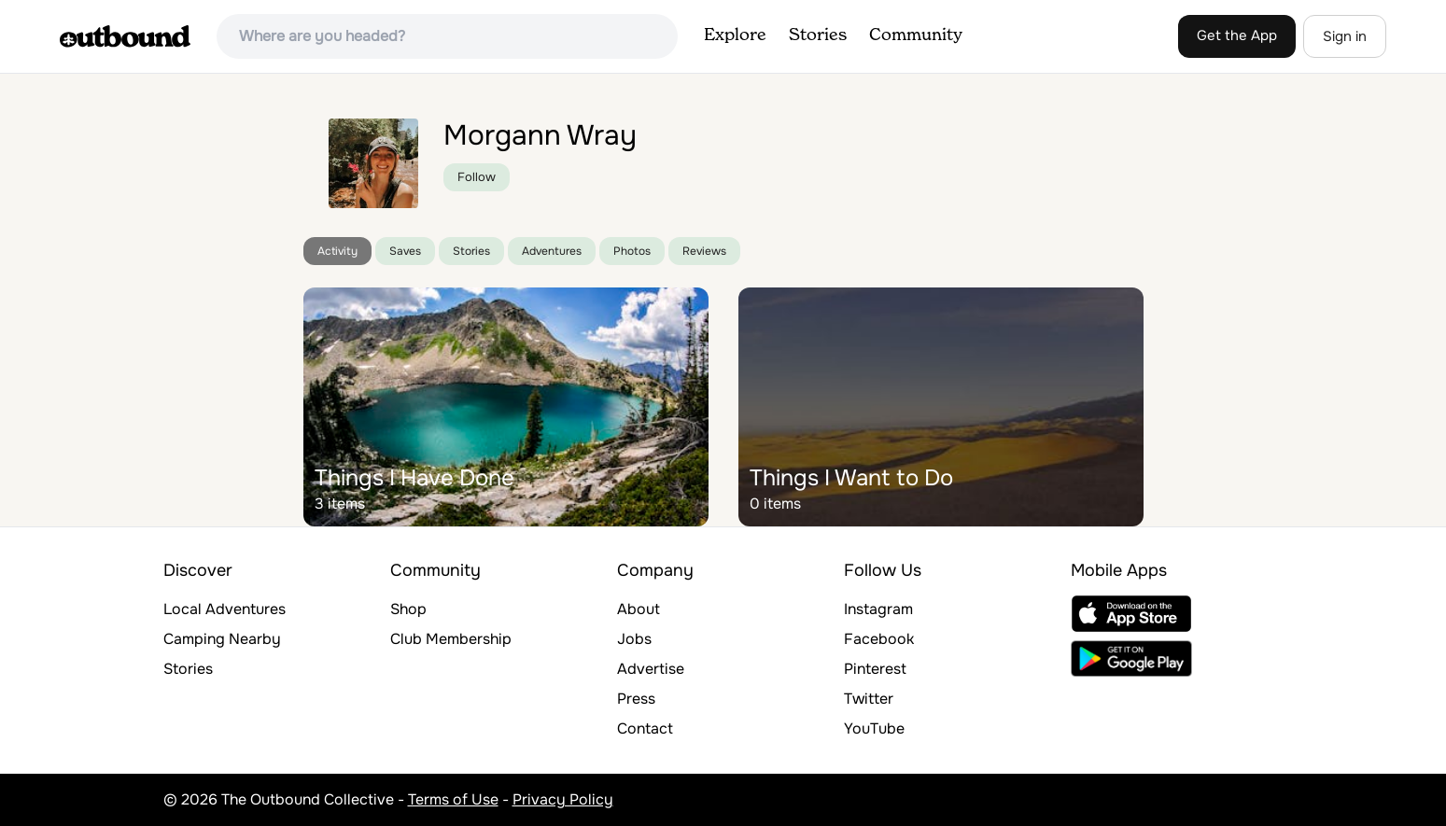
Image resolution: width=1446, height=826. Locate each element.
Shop (408, 609)
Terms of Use (453, 799)
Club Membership (451, 639)
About (638, 609)
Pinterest (875, 669)
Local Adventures (224, 609)
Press (636, 698)
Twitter (868, 698)
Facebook (879, 639)
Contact (645, 728)
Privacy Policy (562, 799)
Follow (476, 177)
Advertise (650, 669)
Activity (337, 251)
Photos (632, 251)
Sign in (1345, 36)
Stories (818, 35)
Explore (735, 35)
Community (915, 35)
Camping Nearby (222, 639)
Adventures (552, 251)
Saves (405, 251)
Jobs (634, 639)
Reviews (704, 251)
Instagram (878, 609)
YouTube (874, 728)
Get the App (1237, 35)
